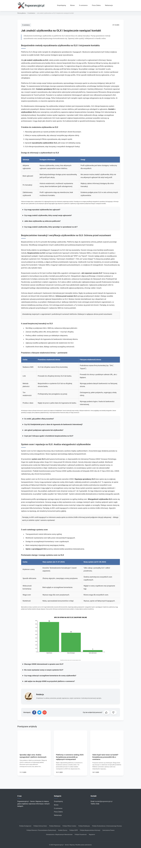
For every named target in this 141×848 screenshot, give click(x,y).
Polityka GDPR (73, 830)
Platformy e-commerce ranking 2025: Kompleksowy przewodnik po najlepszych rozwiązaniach (70, 757)
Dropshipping (61, 5)
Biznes (72, 5)
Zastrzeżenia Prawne (108, 830)
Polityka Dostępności (25, 826)
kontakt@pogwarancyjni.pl (103, 801)
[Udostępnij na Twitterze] (39, 712)
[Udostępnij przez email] (45, 712)
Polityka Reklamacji (54, 826)
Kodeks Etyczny (62, 830)
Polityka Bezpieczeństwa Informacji (90, 830)
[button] (107, 712)
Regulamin (92, 834)
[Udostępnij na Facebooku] (34, 712)
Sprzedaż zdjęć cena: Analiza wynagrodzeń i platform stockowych (33, 756)
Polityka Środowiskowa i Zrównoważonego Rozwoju (107, 826)
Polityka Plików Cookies (69, 826)
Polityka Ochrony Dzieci (40, 826)
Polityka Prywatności (81, 834)
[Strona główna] (31, 5)
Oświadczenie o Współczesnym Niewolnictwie (59, 834)
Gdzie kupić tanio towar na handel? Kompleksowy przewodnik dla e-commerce (105, 757)
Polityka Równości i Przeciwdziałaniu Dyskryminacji (41, 830)
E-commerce (83, 5)
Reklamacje (109, 5)
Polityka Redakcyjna (84, 826)
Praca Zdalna (96, 5)
